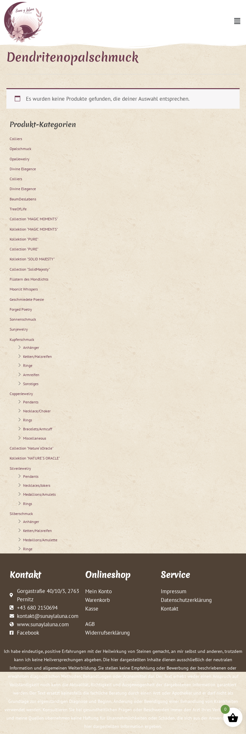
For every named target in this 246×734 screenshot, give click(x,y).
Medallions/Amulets (39, 494)
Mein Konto (98, 591)
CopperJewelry (21, 393)
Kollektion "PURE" (24, 239)
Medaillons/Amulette (40, 539)
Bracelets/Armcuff (37, 428)
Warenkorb (97, 599)
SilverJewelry (20, 468)
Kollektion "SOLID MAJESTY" (32, 259)
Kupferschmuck (22, 339)
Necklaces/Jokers (36, 485)
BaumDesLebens (23, 199)
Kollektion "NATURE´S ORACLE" (35, 458)
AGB (90, 624)
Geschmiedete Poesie (27, 299)
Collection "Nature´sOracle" (31, 448)
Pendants (30, 402)
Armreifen (31, 374)
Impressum (173, 591)
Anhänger (31, 347)
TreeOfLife (18, 209)
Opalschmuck (20, 148)
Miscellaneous (34, 438)
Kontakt (169, 608)
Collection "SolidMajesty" (30, 269)
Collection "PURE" (24, 249)
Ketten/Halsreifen (37, 356)
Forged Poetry (21, 309)
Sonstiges (30, 383)
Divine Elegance (23, 168)
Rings (27, 420)
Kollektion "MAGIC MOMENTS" (34, 229)
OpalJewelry (19, 158)
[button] (237, 21)
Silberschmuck (21, 513)
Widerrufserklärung (107, 632)
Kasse (91, 608)
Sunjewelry (19, 329)
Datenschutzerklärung (186, 599)
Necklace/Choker (37, 411)
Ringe (27, 365)
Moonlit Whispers (24, 289)
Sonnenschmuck (23, 319)
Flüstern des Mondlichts (29, 279)
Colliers (16, 138)
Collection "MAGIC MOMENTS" (34, 218)
